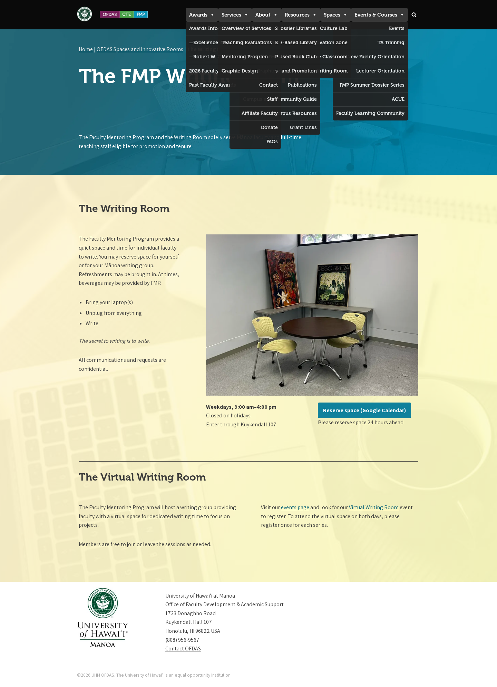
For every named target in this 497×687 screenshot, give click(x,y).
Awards (202, 15)
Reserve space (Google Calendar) (364, 410)
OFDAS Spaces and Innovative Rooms (140, 49)
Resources (301, 15)
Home (86, 49)
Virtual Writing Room (374, 507)
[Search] (414, 14)
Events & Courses (379, 15)
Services (235, 15)
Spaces (336, 15)
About (266, 15)
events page (295, 507)
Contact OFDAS (183, 648)
